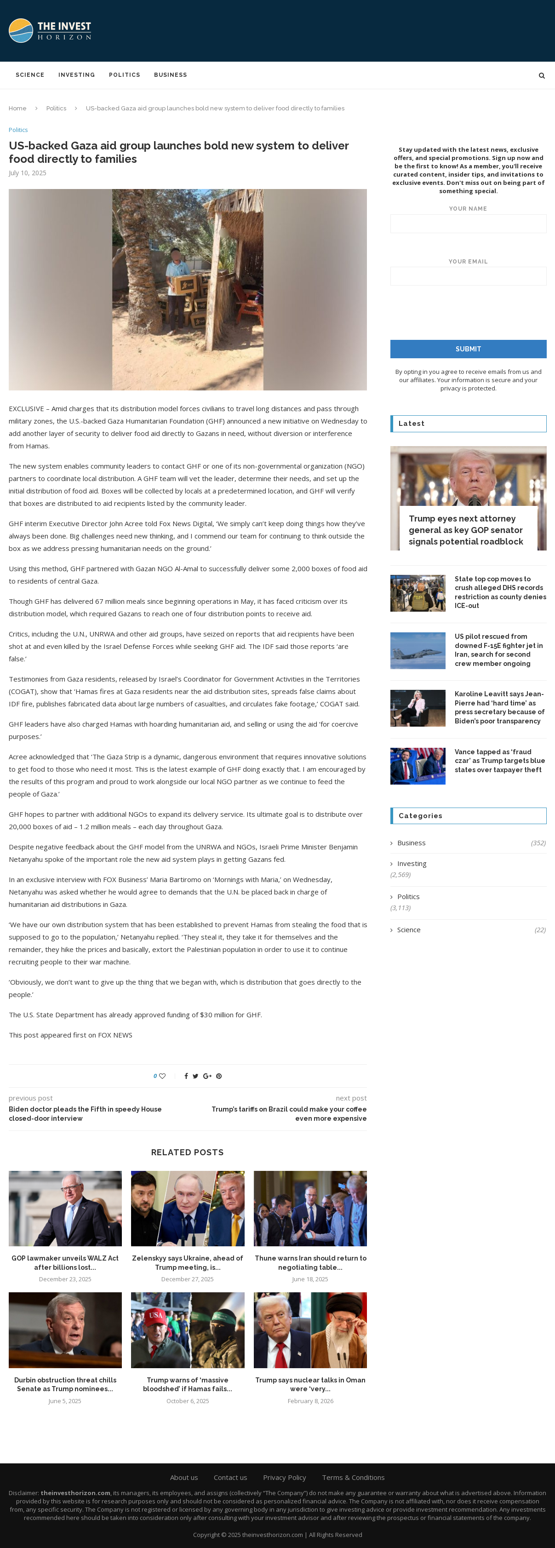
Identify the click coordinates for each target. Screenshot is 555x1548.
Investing (76, 75)
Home (18, 108)
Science (30, 75)
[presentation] (466, 312)
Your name (468, 219)
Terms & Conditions (353, 1477)
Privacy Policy (284, 1477)
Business (170, 75)
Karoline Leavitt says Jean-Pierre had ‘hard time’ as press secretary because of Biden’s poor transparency (500, 707)
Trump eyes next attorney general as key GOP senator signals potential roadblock (466, 529)
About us (184, 1477)
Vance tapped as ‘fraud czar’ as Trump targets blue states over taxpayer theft (500, 760)
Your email (468, 272)
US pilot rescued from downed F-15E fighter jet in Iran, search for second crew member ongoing (499, 649)
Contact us (230, 1477)
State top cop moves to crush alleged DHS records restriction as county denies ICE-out (500, 592)
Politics (124, 75)
